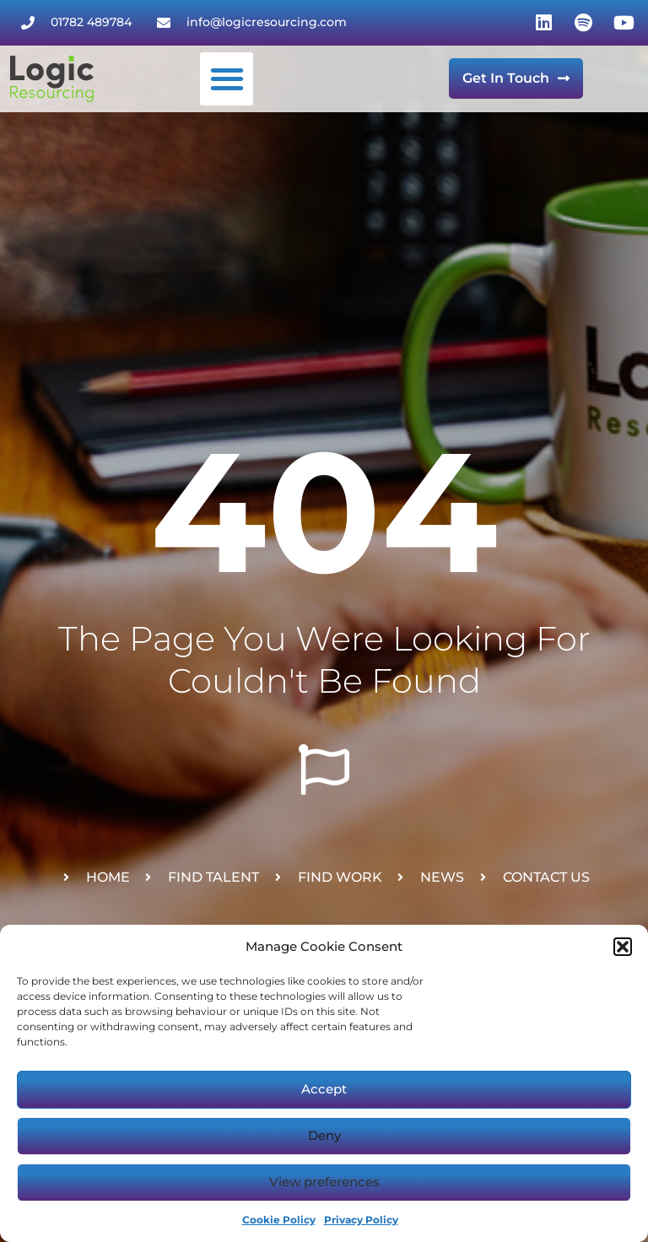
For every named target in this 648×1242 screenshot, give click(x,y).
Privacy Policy (361, 1219)
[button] (622, 946)
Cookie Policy (279, 1219)
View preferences (324, 1182)
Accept (324, 1089)
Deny (324, 1135)
